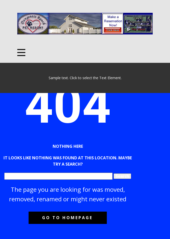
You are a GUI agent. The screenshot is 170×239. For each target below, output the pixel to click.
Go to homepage (67, 217)
